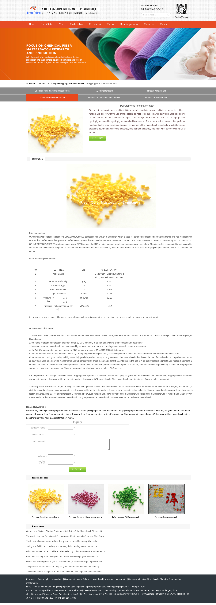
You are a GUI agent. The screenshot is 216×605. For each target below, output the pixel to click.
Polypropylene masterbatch (166, 519)
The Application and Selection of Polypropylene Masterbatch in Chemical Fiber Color (65, 538)
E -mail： (43, 465)
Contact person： (39, 434)
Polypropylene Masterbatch (52, 97)
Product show (76, 24)
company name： (39, 428)
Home (32, 24)
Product (42, 83)
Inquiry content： (39, 441)
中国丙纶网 (105, 596)
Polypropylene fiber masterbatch (45, 519)
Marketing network (129, 24)
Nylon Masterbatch (104, 91)
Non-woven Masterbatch (156, 97)
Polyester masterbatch (93, 581)
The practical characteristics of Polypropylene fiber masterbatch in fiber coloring (62, 569)
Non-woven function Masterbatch (143, 581)
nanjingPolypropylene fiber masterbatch (137, 410)
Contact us (149, 24)
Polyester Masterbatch (156, 91)
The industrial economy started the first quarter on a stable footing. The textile (62, 543)
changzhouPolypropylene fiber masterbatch (60, 410)
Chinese (164, 24)
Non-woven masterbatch (116, 581)
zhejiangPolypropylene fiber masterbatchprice (124, 414)
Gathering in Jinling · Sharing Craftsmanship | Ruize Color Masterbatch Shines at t (64, 533)
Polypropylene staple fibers (100, 589)
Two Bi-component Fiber (45, 589)
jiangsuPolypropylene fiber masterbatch (84, 414)
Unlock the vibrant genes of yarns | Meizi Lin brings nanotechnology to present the (64, 564)
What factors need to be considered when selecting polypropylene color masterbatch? (65, 553)
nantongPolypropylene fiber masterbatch (99, 410)
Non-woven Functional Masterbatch (104, 97)
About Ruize (47, 24)
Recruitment (95, 24)
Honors (110, 24)
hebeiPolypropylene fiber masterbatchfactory (46, 418)
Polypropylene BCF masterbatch (125, 519)
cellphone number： (42, 459)
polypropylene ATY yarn (125, 589)
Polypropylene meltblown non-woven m (85, 519)
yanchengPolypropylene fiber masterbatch (45, 414)
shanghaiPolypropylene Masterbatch (67, 83)
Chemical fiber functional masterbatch (52, 91)
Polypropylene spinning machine (72, 589)
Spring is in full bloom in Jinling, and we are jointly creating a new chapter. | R (61, 548)
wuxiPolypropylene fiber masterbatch (173, 410)
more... (71, 418)
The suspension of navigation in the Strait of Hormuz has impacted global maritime (64, 574)
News (61, 24)
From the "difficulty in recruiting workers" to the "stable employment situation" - (62, 559)
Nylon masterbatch (73, 581)
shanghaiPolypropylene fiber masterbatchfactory (167, 414)
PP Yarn (141, 589)
